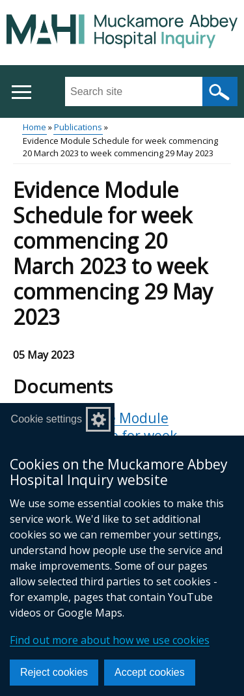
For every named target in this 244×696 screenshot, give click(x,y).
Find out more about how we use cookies (110, 640)
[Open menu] (21, 92)
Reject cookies (54, 672)
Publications (78, 127)
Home (34, 127)
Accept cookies (150, 672)
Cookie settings (46, 419)
